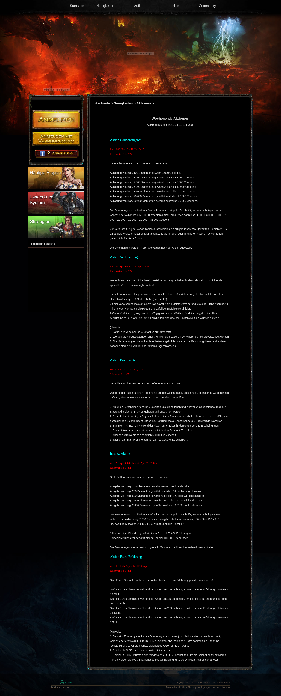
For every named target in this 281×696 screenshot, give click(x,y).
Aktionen (143, 103)
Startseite (77, 6)
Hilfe (175, 6)
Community (207, 6)
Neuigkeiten (105, 6)
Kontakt (215, 687)
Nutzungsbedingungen (199, 687)
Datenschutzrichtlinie (176, 687)
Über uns (225, 687)
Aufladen (140, 6)
